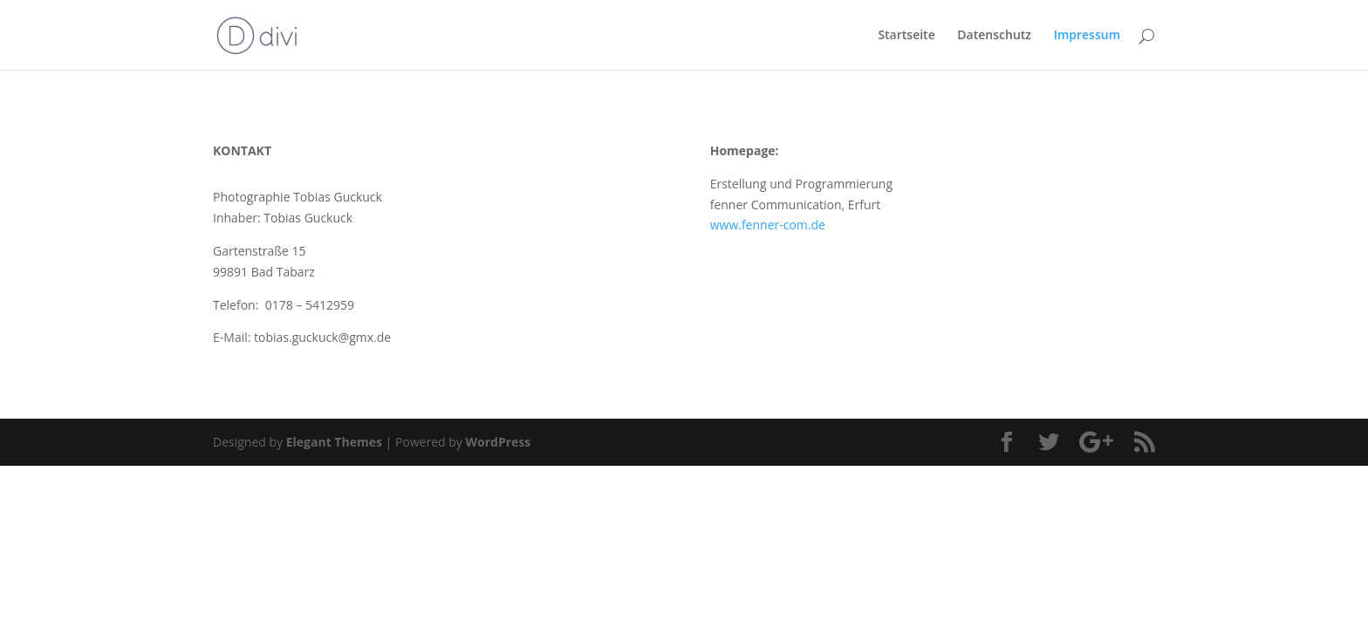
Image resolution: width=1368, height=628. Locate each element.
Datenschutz (994, 36)
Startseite (906, 36)
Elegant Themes (334, 441)
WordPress (497, 441)
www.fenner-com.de (767, 224)
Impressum (1087, 36)
